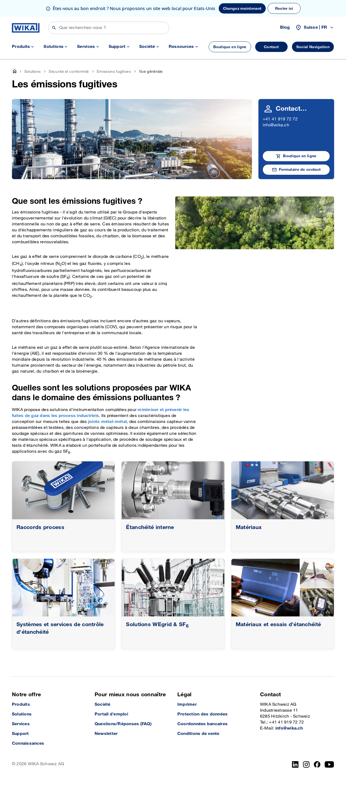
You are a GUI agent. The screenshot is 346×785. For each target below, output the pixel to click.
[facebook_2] (317, 764)
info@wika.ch (276, 125)
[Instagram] (306, 764)
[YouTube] (329, 764)
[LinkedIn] (295, 764)
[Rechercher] (109, 28)
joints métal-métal (107, 421)
